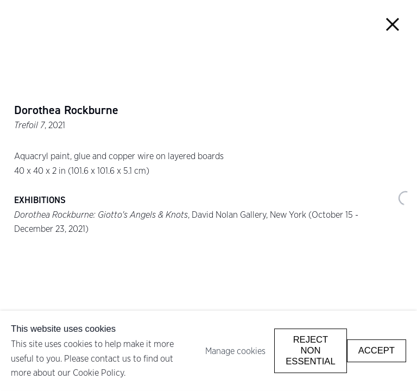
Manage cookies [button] (235, 350)
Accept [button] (376, 350)
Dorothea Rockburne (66, 110)
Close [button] (393, 24)
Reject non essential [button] (310, 351)
